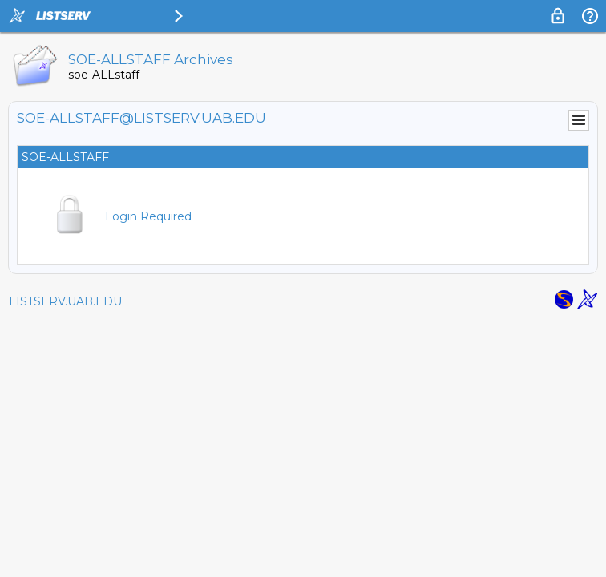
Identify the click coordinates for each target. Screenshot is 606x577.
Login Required (148, 216)
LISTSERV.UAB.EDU (65, 301)
